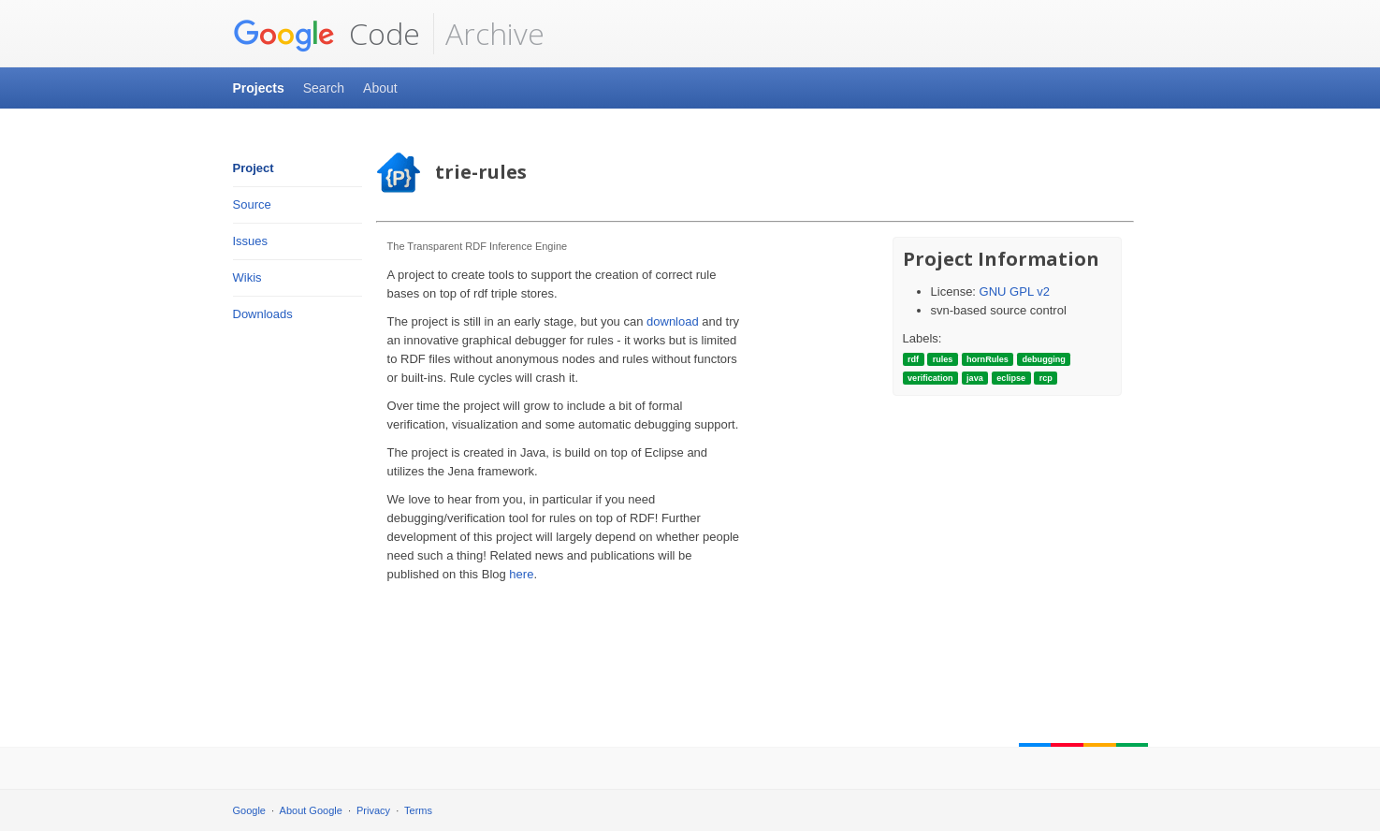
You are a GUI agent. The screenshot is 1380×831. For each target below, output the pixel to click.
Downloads (263, 314)
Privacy (373, 810)
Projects (258, 87)
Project (253, 168)
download (672, 321)
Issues (251, 241)
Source (252, 204)
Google (249, 810)
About (380, 87)
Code (326, 33)
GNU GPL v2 (1015, 291)
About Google (311, 810)
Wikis (247, 277)
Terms (418, 810)
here (521, 574)
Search (323, 87)
